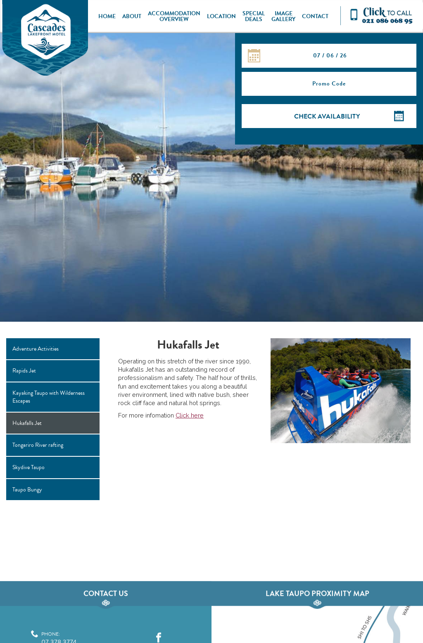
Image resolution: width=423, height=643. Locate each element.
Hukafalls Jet (27, 423)
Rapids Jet (24, 370)
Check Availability (327, 116)
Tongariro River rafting (37, 445)
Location (221, 16)
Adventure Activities (35, 348)
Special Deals (253, 16)
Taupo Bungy (27, 489)
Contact (315, 16)
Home (107, 16)
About (131, 16)
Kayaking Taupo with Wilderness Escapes (48, 397)
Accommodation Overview (174, 16)
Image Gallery (283, 16)
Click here (190, 415)
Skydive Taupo (28, 467)
